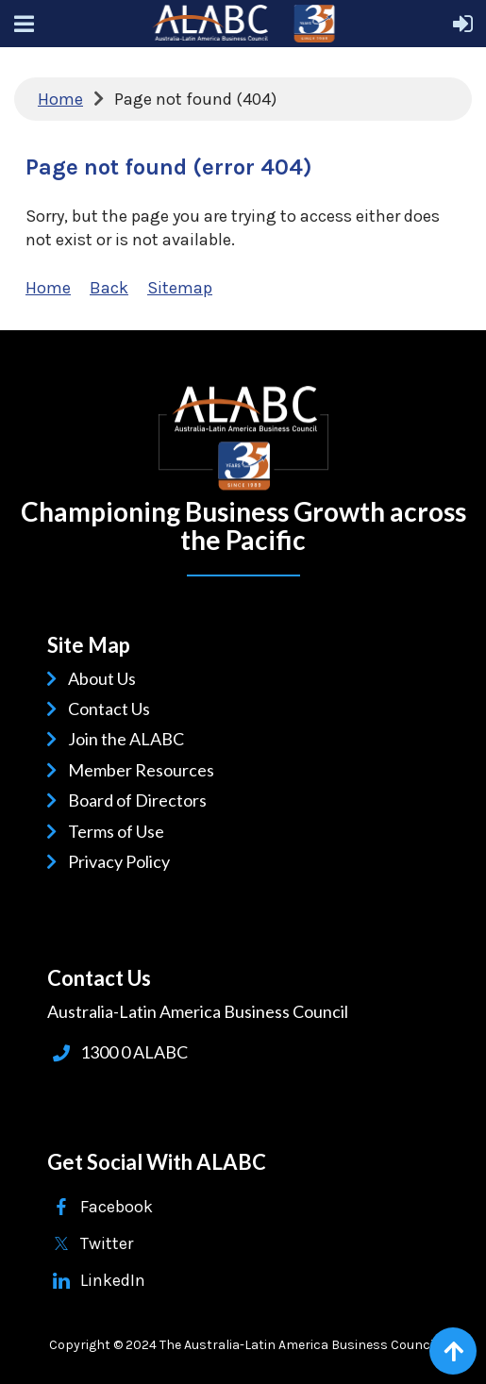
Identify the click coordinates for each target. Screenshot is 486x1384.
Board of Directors (141, 800)
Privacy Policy (122, 861)
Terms (94, 831)
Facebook (116, 1206)
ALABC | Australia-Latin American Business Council (243, 438)
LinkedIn (112, 1280)
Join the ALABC (129, 738)
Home (60, 99)
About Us (105, 678)
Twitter (106, 1243)
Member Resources (144, 769)
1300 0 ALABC (134, 1052)
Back (109, 287)
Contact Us (112, 708)
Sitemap (179, 287)
